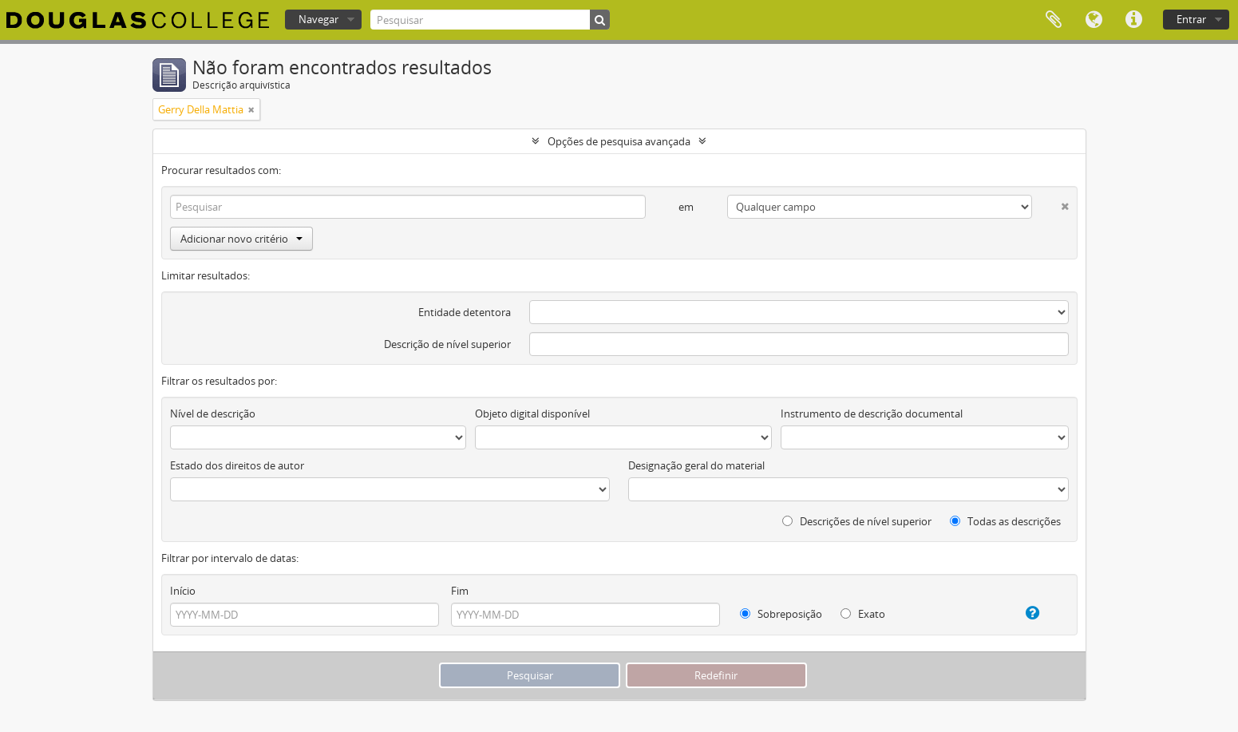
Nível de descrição (212, 413)
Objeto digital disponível (532, 413)
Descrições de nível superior (856, 521)
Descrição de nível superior (447, 344)
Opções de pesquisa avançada (619, 141)
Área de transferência (1054, 20)
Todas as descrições (1005, 521)
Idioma (1093, 20)
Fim (460, 591)
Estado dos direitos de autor (237, 465)
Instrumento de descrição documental (872, 413)
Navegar (318, 19)
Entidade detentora (464, 312)
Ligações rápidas (1133, 20)
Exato (862, 614)
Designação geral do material (696, 465)
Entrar (1191, 19)
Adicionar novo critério (241, 238)
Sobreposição (781, 614)
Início (183, 591)
